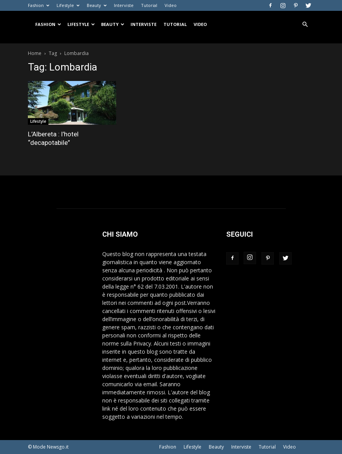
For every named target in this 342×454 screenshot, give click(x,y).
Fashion (38, 5)
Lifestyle (68, 5)
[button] (305, 24)
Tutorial (149, 5)
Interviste (124, 5)
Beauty (97, 5)
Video (171, 5)
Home (34, 53)
